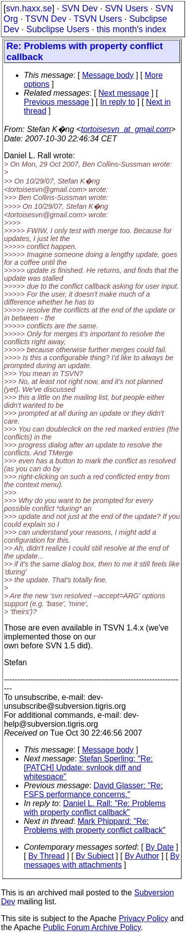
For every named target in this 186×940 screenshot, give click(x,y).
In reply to (117, 102)
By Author (141, 856)
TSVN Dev (45, 19)
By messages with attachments (102, 860)
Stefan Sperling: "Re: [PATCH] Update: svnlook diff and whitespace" (88, 767)
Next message (123, 93)
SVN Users (126, 8)
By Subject (95, 856)
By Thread (46, 856)
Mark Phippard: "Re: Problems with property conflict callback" (95, 825)
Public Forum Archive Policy (92, 927)
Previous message (56, 102)
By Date (159, 847)
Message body (107, 75)
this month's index (131, 29)
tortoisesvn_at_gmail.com (126, 129)
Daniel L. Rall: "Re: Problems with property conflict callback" (95, 807)
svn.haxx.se (29, 8)
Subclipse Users (57, 29)
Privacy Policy (143, 918)
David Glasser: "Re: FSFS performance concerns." (93, 790)
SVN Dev (79, 8)
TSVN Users (97, 19)
